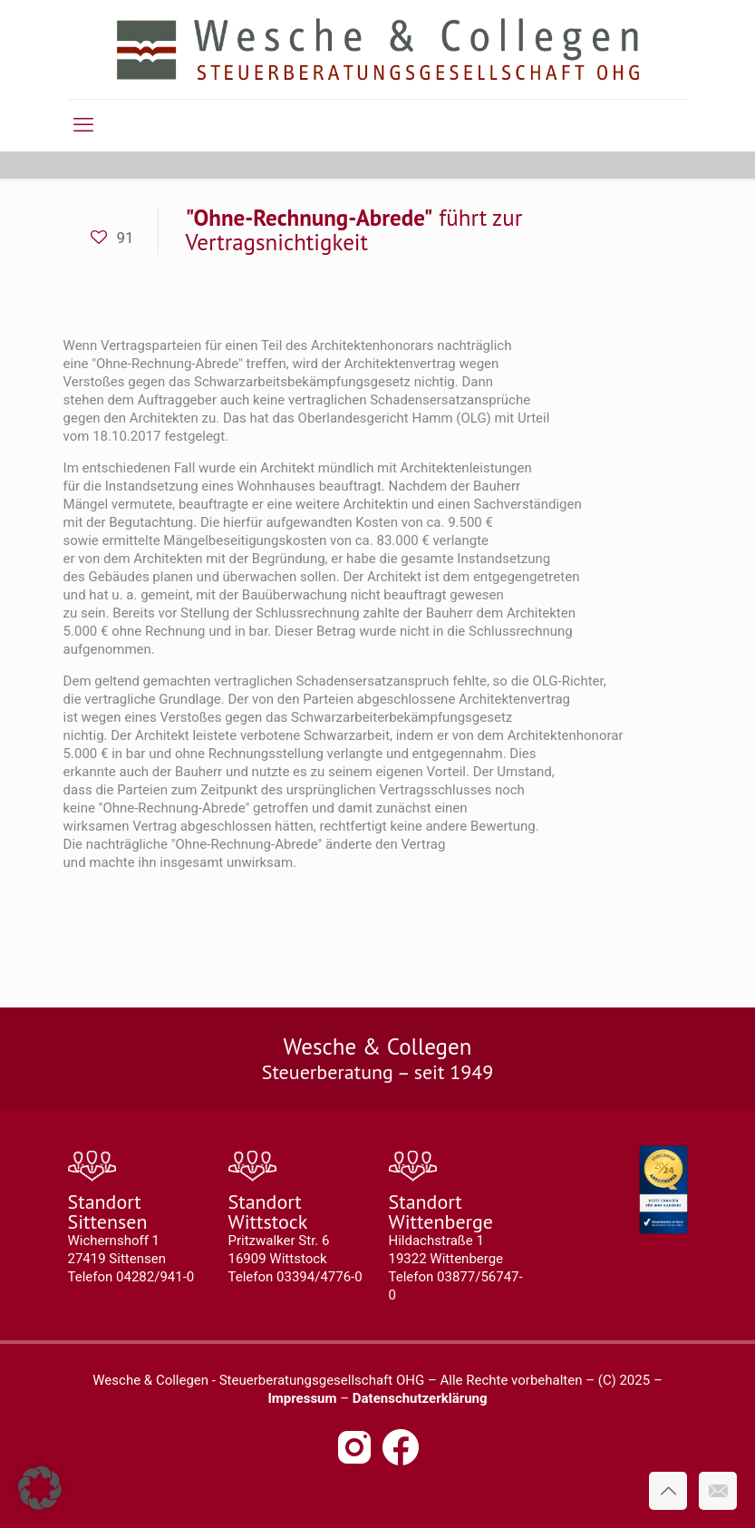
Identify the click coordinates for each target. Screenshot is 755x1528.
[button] (40, 1488)
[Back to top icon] (668, 1491)
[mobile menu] (83, 125)
